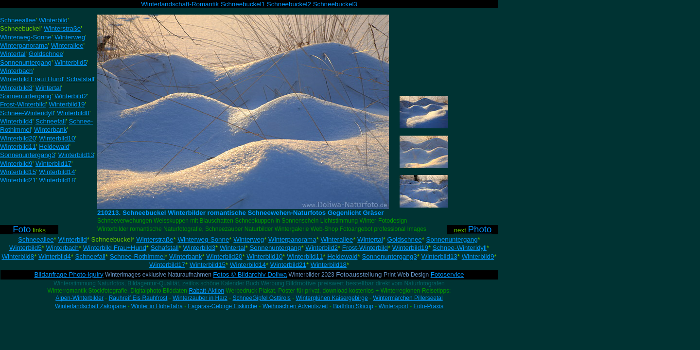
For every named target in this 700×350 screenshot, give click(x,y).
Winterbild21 (288, 264)
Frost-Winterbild (365, 247)
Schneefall (90, 256)
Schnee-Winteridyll (460, 247)
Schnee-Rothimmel (137, 256)
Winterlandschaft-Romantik (180, 4)
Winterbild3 (199, 247)
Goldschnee (404, 239)
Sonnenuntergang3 (389, 256)
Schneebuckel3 (335, 4)
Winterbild (72, 239)
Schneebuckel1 (243, 4)
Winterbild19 (410, 247)
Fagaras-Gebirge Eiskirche (223, 306)
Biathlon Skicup (353, 306)
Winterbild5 (25, 247)
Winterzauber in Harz (200, 298)
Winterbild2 (321, 247)
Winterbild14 (248, 264)
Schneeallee (35, 239)
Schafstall (165, 247)
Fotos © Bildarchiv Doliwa (250, 274)
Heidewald (342, 256)
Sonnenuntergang (452, 239)
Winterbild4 (54, 256)
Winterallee (337, 239)
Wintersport (393, 306)
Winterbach (62, 247)
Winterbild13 (439, 256)
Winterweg (248, 239)
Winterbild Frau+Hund (114, 247)
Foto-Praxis (428, 306)
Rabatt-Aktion (206, 290)
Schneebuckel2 (289, 4)
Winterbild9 (478, 256)
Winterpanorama (292, 239)
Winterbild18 (329, 264)
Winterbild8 (17, 256)
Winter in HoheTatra (157, 306)
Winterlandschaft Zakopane (90, 306)
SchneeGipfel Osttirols (261, 298)
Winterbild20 (224, 256)
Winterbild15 (208, 264)
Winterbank (185, 256)
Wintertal (370, 239)
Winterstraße (154, 239)
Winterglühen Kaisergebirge (332, 298)
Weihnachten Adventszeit (295, 306)
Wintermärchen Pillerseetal (407, 298)
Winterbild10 (264, 256)
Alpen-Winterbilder (79, 298)
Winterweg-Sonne (203, 239)
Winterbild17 (167, 264)
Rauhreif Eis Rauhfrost (138, 298)
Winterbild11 (305, 256)
